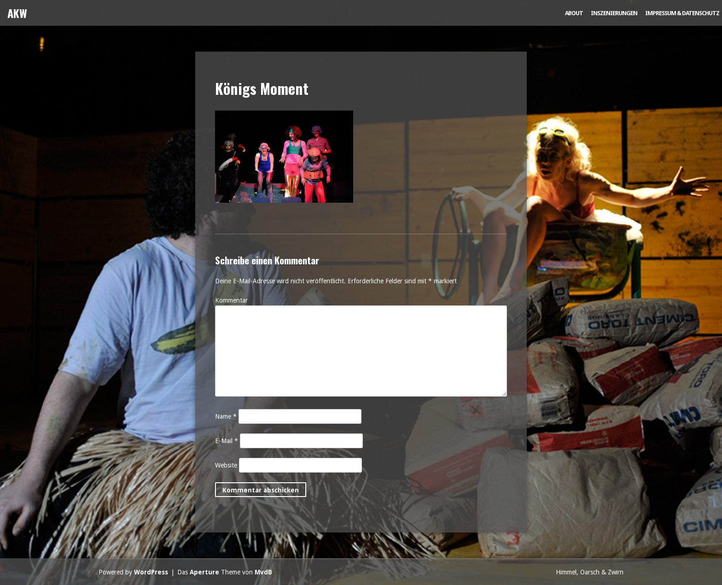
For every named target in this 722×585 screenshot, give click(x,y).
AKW (17, 13)
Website (226, 465)
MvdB (263, 572)
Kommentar (231, 300)
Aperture (204, 572)
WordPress (151, 572)
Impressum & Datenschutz (682, 13)
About (574, 13)
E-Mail (226, 441)
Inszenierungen (614, 13)
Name (226, 416)
